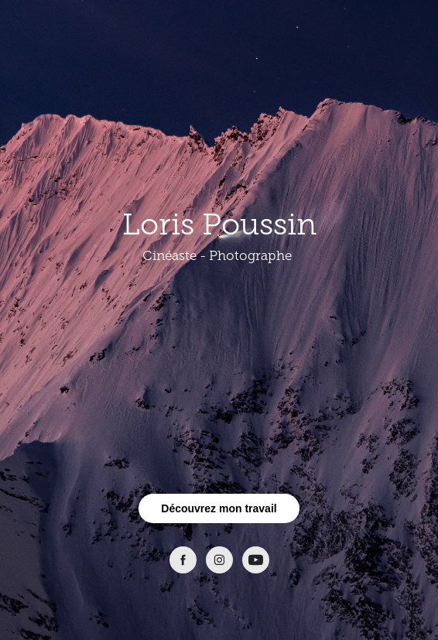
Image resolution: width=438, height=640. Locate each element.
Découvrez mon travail (218, 508)
